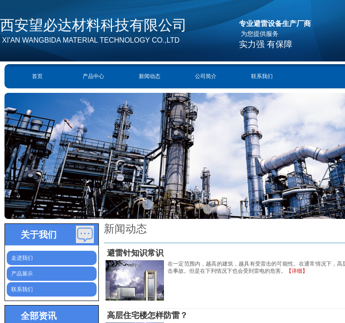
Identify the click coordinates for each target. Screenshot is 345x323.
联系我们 (262, 76)
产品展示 (22, 274)
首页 (37, 76)
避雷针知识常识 (135, 253)
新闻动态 (149, 76)
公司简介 (206, 76)
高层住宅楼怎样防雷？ (147, 315)
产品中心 (93, 76)
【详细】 (297, 271)
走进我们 (22, 258)
